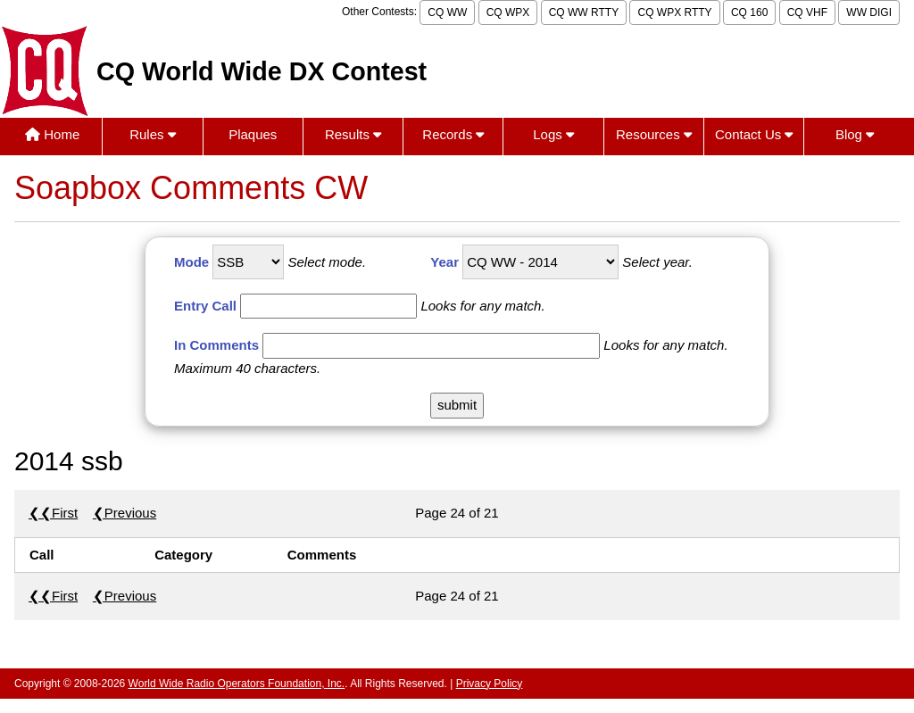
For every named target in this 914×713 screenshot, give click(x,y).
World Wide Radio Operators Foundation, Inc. (237, 683)
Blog (854, 134)
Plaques (252, 134)
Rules (152, 134)
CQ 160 (749, 12)
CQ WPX (508, 12)
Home (52, 134)
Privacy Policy (489, 683)
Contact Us (754, 134)
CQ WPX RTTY (674, 12)
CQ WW (447, 12)
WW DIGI (869, 12)
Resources (654, 134)
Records (453, 134)
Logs (553, 134)
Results (353, 134)
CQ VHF (807, 12)
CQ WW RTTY (584, 12)
